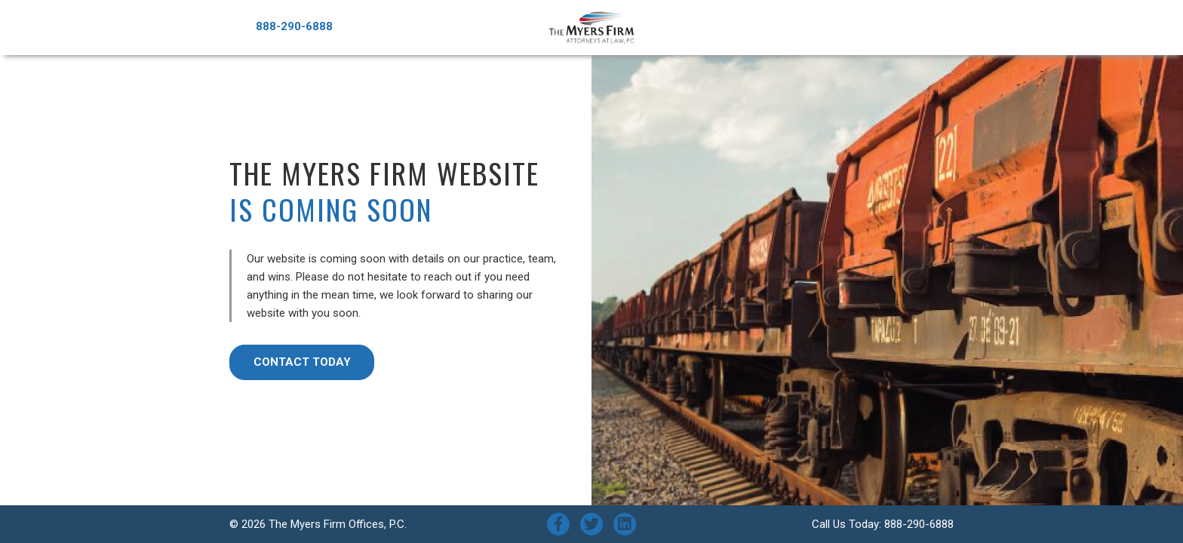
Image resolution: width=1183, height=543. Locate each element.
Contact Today (302, 362)
